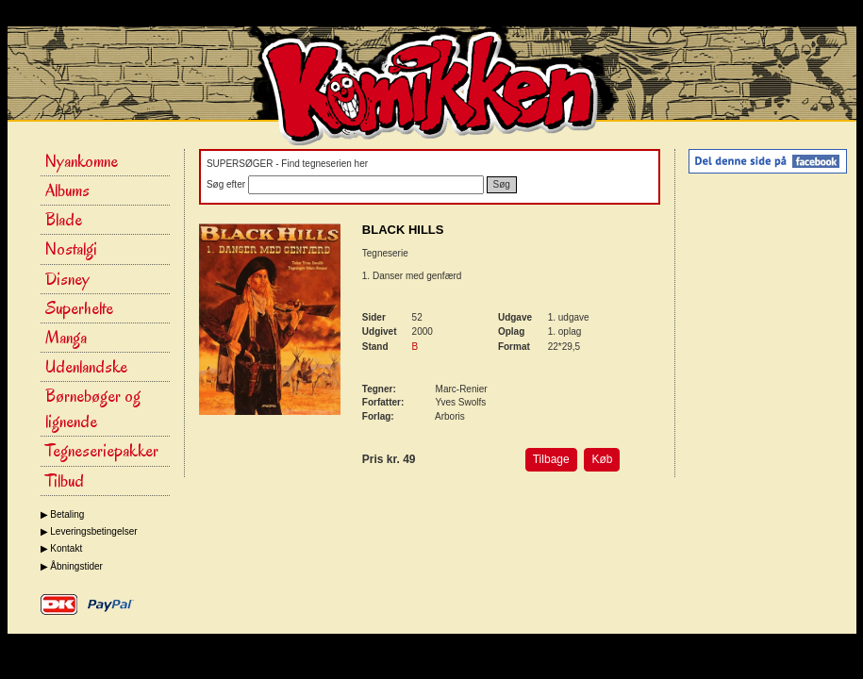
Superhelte (79, 308)
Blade (63, 219)
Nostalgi (71, 249)
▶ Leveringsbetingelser (89, 531)
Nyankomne (81, 161)
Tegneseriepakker (101, 450)
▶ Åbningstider (72, 566)
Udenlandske (86, 367)
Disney (67, 279)
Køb (601, 459)
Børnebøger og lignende (93, 409)
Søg (501, 184)
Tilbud (64, 481)
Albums (67, 190)
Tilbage (551, 459)
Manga (66, 337)
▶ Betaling (63, 514)
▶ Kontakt (62, 548)
